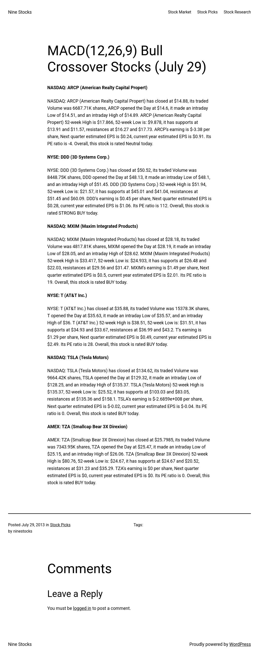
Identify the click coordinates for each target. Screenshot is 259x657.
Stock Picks (60, 525)
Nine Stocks (20, 12)
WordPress (240, 644)
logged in (82, 608)
